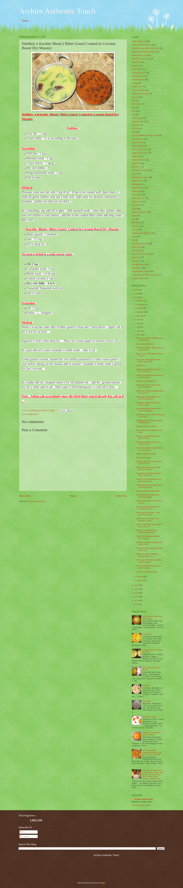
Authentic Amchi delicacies (141, 45)
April (139, 331)
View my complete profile (141, 805)
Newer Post (25, 496)
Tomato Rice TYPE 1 (150, 717)
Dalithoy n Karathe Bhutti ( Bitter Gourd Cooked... (148, 437)
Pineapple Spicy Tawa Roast (146, 426)
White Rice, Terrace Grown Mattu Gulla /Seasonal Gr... (148, 386)
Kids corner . (136, 167)
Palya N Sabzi (137, 195)
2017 (137, 585)
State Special (136, 250)
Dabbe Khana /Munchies (140, 94)
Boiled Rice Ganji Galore (141, 59)
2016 (137, 589)
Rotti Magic (136, 223)
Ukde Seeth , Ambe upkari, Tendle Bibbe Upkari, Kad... (148, 361)
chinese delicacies (138, 80)
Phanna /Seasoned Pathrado (146, 381)
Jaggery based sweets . (140, 153)
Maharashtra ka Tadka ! (140, 177)
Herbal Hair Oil (137, 142)
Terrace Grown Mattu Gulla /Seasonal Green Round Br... (149, 376)
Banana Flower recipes (140, 55)
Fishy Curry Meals (138, 122)
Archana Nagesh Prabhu (143, 799)
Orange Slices (141, 365)
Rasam (134, 216)
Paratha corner (137, 202)
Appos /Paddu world (139, 41)
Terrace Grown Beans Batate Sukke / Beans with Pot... (149, 525)
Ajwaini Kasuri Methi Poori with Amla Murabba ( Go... (148, 508)
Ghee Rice (146, 685)
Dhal (133, 101)
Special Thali (136, 247)
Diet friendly (136, 104)
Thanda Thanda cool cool (141, 271)
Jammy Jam (136, 156)
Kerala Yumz (136, 163)
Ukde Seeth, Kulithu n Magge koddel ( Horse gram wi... (150, 392)
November (141, 304)
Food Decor (136, 125)
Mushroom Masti (138, 188)
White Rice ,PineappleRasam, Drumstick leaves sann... (146, 531)
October (140, 308)
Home (25, 20)
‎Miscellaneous (137, 184)
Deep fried (135, 97)
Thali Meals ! (136, 268)
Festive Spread (137, 118)
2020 (137, 290)
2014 (137, 597)
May (138, 327)
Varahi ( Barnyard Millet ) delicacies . (145, 275)
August (139, 316)
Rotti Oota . (136, 226)
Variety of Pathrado (139, 278)
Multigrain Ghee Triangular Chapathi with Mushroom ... (149, 422)
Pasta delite (136, 205)
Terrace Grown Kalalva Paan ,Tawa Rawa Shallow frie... (148, 480)
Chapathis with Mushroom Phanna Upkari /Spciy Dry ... (148, 474)
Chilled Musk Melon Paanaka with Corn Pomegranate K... (148, 398)
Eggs (133, 114)
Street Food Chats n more (141, 254)
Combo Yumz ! (33, 414)
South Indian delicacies (140, 244)
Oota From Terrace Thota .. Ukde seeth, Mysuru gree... (148, 514)
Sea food (135, 230)
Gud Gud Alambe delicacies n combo (145, 135)
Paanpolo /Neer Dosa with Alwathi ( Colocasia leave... (149, 463)
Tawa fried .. (136, 261)
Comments (25, 836)
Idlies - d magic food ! (140, 149)
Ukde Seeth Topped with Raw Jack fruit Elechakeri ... (148, 404)
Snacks (134, 237)
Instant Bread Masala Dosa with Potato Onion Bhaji (147, 496)
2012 (137, 604)
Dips (133, 108)
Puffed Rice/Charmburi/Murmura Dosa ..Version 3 (148, 537)
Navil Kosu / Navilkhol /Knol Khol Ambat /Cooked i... (148, 561)
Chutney (135, 83)
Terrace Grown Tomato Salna (146, 572)
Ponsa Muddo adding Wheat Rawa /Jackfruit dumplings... (148, 410)
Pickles (134, 209)
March (139, 335)
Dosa (133, 111)
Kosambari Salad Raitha (140, 170)
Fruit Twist (136, 128)
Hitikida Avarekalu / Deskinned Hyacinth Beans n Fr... (147, 555)
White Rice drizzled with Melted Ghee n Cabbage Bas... (150, 339)
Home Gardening (138, 146)
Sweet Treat (136, 257)
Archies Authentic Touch (57, 11)
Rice (133, 219)
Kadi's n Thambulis (139, 160)
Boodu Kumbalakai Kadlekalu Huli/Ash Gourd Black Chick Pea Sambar (151, 752)
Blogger (102, 883)
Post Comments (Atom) (37, 501)
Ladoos (134, 174)
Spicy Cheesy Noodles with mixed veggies (152, 617)
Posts (23, 832)
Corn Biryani (147, 634)
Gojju (134, 132)
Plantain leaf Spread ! (139, 212)
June (138, 323)
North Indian (136, 191)
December (140, 301)
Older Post (121, 496)
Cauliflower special (139, 73)
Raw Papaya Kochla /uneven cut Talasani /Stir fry (147, 443)
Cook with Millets (138, 90)
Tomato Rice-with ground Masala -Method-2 (151, 733)
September (141, 312)
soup (133, 240)
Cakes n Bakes (137, 69)
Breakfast (135, 66)
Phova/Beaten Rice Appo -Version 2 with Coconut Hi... (149, 567)
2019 (137, 294)
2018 (137, 297)
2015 (137, 593)
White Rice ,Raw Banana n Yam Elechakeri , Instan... (147, 520)
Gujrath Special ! (138, 139)
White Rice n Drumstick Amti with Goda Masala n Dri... (148, 486)
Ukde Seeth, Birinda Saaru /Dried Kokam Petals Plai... (148, 468)
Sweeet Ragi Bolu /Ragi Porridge (148, 491)
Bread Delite (136, 62)
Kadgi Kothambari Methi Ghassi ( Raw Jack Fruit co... (148, 370)
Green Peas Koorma (143, 458)
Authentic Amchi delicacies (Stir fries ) (146, 48)
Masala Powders (138, 181)
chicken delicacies (138, 76)
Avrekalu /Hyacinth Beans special (144, 52)
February (140, 577)
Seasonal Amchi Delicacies (141, 233)
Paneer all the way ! (139, 198)
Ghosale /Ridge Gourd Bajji (146, 454)
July (138, 320)
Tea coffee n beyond (139, 264)
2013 (137, 601)
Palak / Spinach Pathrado (145, 344)
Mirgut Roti (146, 701)
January (140, 580)
